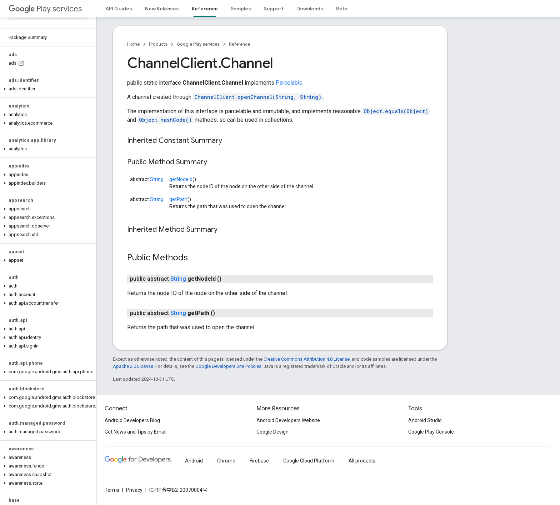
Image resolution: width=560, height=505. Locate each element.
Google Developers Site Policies (228, 366)
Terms (112, 490)
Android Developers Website (288, 420)
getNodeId (180, 179)
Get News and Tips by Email (135, 432)
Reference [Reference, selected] (205, 8)
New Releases (162, 8)
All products (362, 461)
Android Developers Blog (132, 420)
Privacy (134, 490)
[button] (46, 89)
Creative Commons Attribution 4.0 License (307, 359)
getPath (178, 199)
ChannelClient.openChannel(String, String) (257, 97)
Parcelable (289, 82)
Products (158, 44)
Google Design (272, 432)
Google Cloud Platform (308, 461)
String (157, 179)
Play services (45, 9)
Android (194, 461)
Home (133, 44)
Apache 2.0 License (133, 366)
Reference (239, 44)
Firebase (259, 461)
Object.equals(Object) (396, 111)
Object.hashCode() (165, 119)
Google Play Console (431, 432)
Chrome (226, 461)
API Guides (118, 8)
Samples (241, 8)
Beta (342, 8)
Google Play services (198, 44)
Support (274, 8)
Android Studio (425, 420)
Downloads (309, 8)
